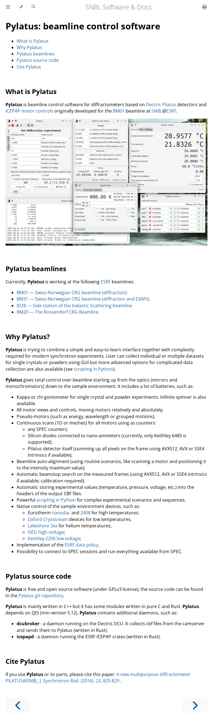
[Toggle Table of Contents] (8, 7)
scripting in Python (93, 369)
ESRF (171, 111)
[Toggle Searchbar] (33, 7)
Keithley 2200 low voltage (54, 538)
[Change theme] (21, 7)
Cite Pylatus (29, 67)
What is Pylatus (33, 41)
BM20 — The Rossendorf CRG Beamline (57, 312)
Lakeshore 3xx (42, 526)
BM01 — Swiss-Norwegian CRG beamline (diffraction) (72, 292)
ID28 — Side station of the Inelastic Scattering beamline (74, 306)
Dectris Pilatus (161, 104)
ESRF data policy (81, 545)
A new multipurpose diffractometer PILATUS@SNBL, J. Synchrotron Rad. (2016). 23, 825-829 (98, 677)
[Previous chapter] (18, 705)
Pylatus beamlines (36, 54)
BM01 (119, 111)
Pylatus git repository (41, 596)
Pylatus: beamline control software (83, 26)
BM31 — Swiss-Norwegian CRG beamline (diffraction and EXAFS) (83, 299)
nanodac (61, 513)
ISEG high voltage (46, 532)
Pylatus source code (38, 60)
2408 (85, 513)
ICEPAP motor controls (29, 111)
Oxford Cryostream (48, 519)
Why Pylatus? (28, 336)
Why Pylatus (29, 47)
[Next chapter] (194, 705)
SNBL (156, 111)
